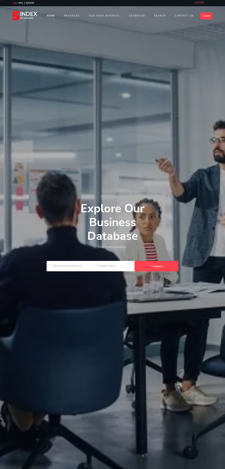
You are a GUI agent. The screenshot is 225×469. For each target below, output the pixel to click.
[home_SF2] (112, 228)
